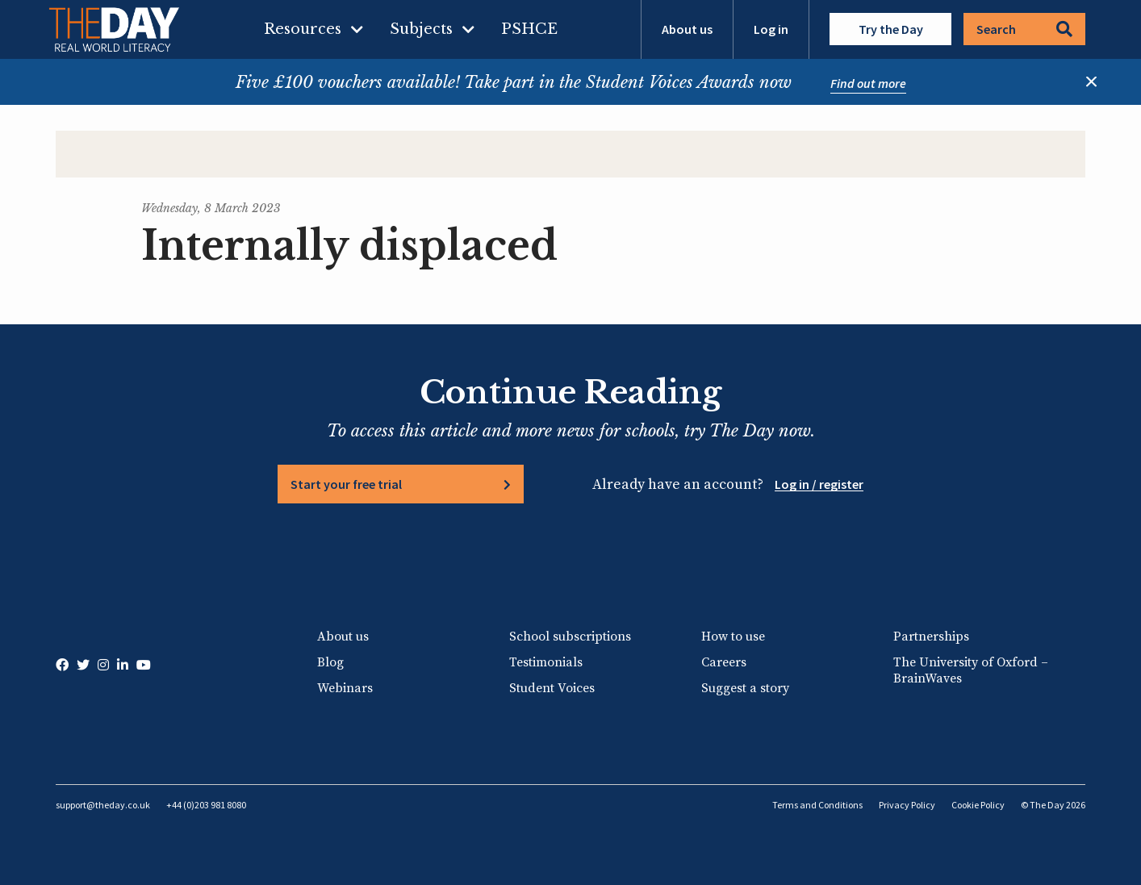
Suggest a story (745, 688)
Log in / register (819, 484)
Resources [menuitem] (302, 29)
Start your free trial (346, 484)
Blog (330, 662)
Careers (723, 662)
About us (687, 29)
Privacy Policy (907, 805)
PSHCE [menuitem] (529, 29)
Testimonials (546, 662)
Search (1024, 29)
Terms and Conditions (817, 805)
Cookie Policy (978, 805)
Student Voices (552, 688)
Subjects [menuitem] (421, 29)
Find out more (868, 83)
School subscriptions (570, 636)
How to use (733, 636)
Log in (771, 29)
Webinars (345, 688)
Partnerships (931, 636)
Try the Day (891, 29)
